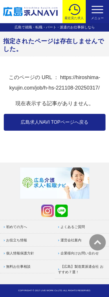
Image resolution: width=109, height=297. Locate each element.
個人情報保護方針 (20, 253)
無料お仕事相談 (18, 267)
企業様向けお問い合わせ (79, 253)
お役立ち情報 (16, 240)
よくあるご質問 (72, 227)
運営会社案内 (70, 240)
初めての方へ (16, 227)
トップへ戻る (97, 242)
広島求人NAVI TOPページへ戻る (54, 122)
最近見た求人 (74, 18)
